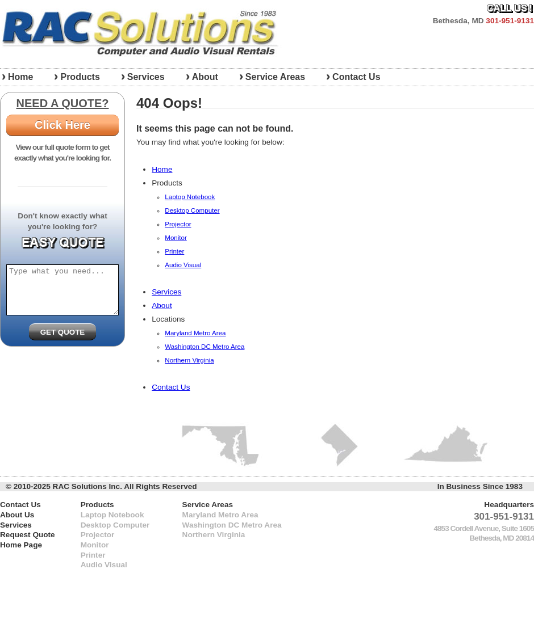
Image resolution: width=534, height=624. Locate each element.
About (205, 77)
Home (162, 169)
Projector (178, 224)
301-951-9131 (510, 20)
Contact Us (356, 77)
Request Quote (27, 534)
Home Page (21, 545)
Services (146, 77)
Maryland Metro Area (195, 333)
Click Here (62, 125)
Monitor (176, 237)
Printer (174, 251)
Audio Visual (183, 265)
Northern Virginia (189, 360)
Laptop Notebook (190, 196)
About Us (17, 515)
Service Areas (275, 77)
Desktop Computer (192, 210)
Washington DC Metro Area (204, 346)
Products (79, 77)
